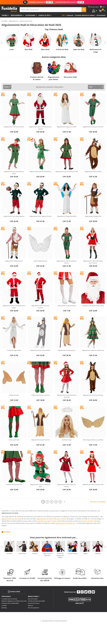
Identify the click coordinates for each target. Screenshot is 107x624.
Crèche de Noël (62, 49)
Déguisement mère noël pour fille (92, 484)
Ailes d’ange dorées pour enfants (93, 440)
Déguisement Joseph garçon (66, 350)
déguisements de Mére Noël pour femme (51, 519)
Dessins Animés (72, 553)
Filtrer (6, 87)
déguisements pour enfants (86, 529)
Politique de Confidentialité (10, 603)
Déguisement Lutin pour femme (14, 127)
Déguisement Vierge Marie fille (66, 216)
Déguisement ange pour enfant (67, 127)
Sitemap (4, 608)
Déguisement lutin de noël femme (40, 171)
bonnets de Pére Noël (89, 521)
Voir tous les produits (97, 502)
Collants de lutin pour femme (40, 395)
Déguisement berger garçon (14, 261)
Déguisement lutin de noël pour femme (67, 262)
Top (63, 15)
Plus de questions (33, 608)
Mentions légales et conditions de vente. (14, 601)
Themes (5, 15)
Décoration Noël (70, 77)
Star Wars (10, 553)
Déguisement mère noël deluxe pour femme (93, 262)
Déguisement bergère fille (93, 216)
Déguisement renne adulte (93, 171)
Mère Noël (45, 49)
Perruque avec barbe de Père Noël (93, 306)
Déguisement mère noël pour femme (66, 486)
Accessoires (30, 15)
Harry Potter (22, 553)
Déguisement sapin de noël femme (93, 350)
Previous (2, 42)
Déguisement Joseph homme (40, 440)
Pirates (85, 553)
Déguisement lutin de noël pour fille (66, 171)
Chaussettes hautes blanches (67, 306)
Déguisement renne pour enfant (93, 395)
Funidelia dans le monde (9, 599)
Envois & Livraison (33, 603)
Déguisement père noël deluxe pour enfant (14, 307)
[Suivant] (64, 501)
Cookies (4, 605)
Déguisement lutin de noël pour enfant (14, 173)
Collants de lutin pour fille (14, 484)
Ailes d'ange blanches (40, 261)
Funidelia (4, 21)
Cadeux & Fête (44, 15)
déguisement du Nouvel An (65, 523)
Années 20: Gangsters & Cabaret (60, 555)
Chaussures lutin (14, 440)
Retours (30, 605)
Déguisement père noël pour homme (40, 307)
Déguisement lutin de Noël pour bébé (40, 486)
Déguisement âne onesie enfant (40, 350)
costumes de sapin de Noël (47, 521)
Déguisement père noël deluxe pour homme (40, 128)
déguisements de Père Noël (11, 519)
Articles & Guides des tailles (36, 601)
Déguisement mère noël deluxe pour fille (67, 396)
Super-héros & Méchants (47, 554)
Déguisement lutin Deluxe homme (40, 216)
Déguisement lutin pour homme (93, 127)
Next (105, 42)
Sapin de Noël (78, 49)
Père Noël (28, 49)
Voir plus (7, 532)
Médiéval (98, 553)
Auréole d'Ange (66, 440)
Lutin (12, 49)
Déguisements (16, 15)
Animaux (34, 553)
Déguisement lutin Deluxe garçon (14, 216)
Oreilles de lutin (14, 395)
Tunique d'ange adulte (14, 350)
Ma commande (33, 599)
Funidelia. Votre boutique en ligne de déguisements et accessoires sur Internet (9, 9)
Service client (14, 591)
